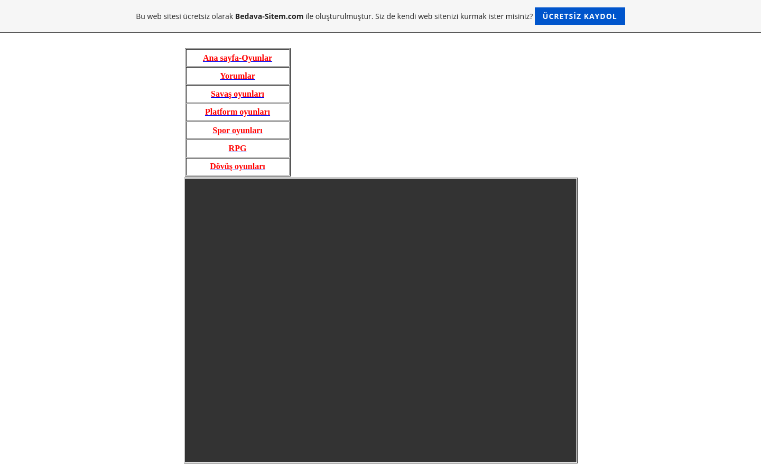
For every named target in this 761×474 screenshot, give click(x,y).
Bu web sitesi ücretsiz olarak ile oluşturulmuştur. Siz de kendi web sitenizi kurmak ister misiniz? (380, 16)
